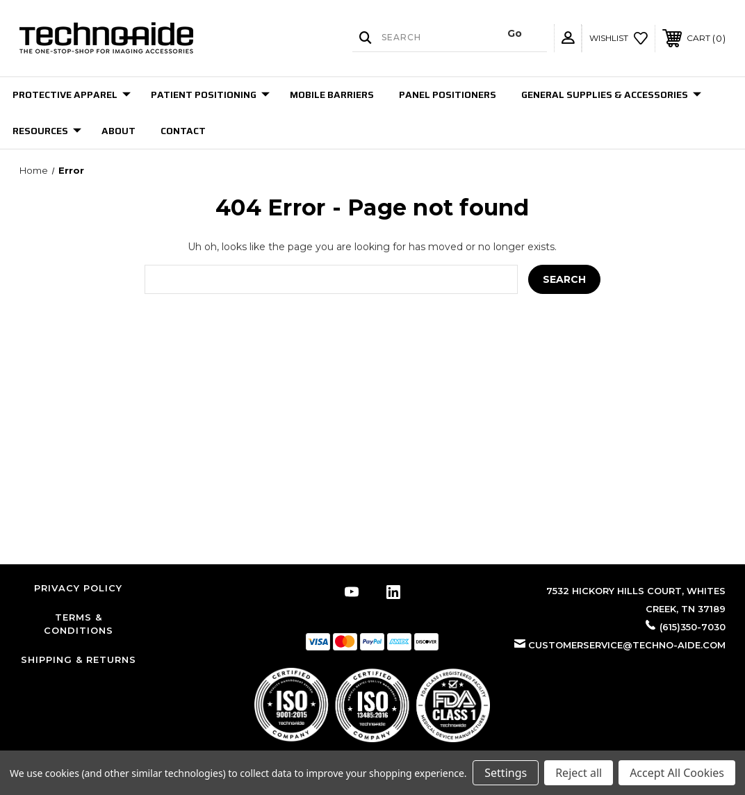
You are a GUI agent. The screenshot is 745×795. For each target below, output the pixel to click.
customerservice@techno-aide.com (627, 644)
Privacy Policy (78, 587)
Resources (47, 130)
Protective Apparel (72, 94)
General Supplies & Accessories (611, 94)
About (118, 130)
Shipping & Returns (78, 659)
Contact (183, 130)
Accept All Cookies (677, 772)
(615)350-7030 (693, 626)
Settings (505, 772)
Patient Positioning (210, 94)
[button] (372, 705)
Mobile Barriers (332, 94)
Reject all (578, 772)
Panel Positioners (447, 94)
